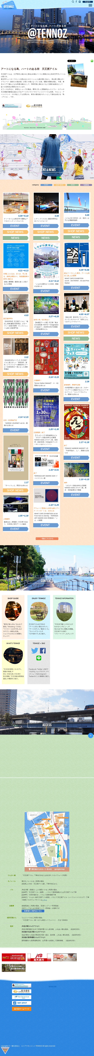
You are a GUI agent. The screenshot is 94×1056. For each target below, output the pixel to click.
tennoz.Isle (53, 986)
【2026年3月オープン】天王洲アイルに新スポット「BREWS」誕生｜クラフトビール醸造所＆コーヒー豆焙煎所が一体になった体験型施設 (16, 364)
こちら (44, 900)
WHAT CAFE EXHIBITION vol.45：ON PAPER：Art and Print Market (77, 281)
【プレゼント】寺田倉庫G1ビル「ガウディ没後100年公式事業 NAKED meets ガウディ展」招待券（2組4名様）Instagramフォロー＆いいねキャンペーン (46, 439)
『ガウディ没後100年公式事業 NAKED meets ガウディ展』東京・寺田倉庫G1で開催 (76, 488)
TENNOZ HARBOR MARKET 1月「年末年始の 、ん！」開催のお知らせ (77, 450)
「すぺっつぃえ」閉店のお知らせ (16, 485)
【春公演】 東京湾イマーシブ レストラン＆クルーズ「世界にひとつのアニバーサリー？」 (76, 319)
